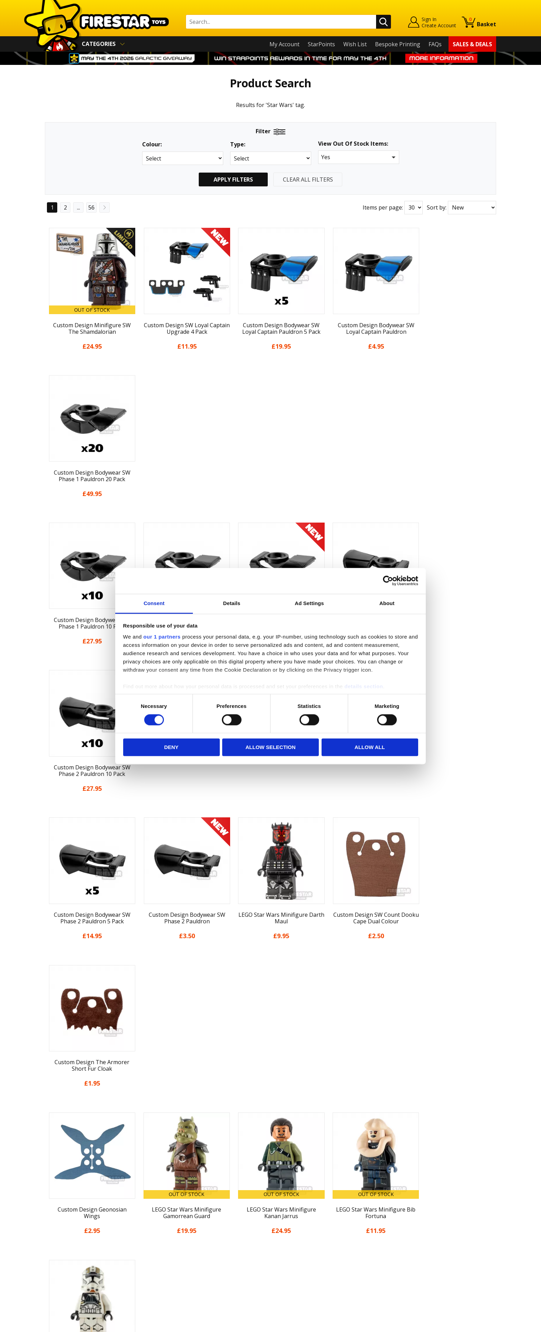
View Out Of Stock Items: (353, 144)
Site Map (56, 1280)
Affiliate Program (180, 1266)
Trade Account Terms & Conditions (203, 1255)
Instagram (325, 1208)
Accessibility (60, 1260)
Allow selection (271, 747)
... (78, 207)
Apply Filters (233, 179)
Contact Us (172, 1181)
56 (91, 207)
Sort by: (436, 207)
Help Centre (173, 1192)
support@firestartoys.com (191, 1214)
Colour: (152, 144)
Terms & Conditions (70, 1240)
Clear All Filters (308, 179)
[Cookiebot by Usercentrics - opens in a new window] (388, 580)
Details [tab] (231, 603)
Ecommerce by (470, 1324)
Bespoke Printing (397, 44)
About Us (57, 1200)
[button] (358, 157)
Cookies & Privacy (67, 1250)
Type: (237, 144)
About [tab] (387, 603)
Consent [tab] (154, 603)
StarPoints (321, 44)
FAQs (435, 44)
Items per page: (383, 207)
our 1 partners (162, 637)
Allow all (370, 747)
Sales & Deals (472, 44)
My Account (284, 44)
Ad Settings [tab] (309, 603)
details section (363, 686)
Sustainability (62, 1270)
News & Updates (66, 1210)
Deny (171, 747)
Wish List (355, 44)
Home (52, 1181)
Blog (51, 1220)
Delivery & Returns (69, 1230)
